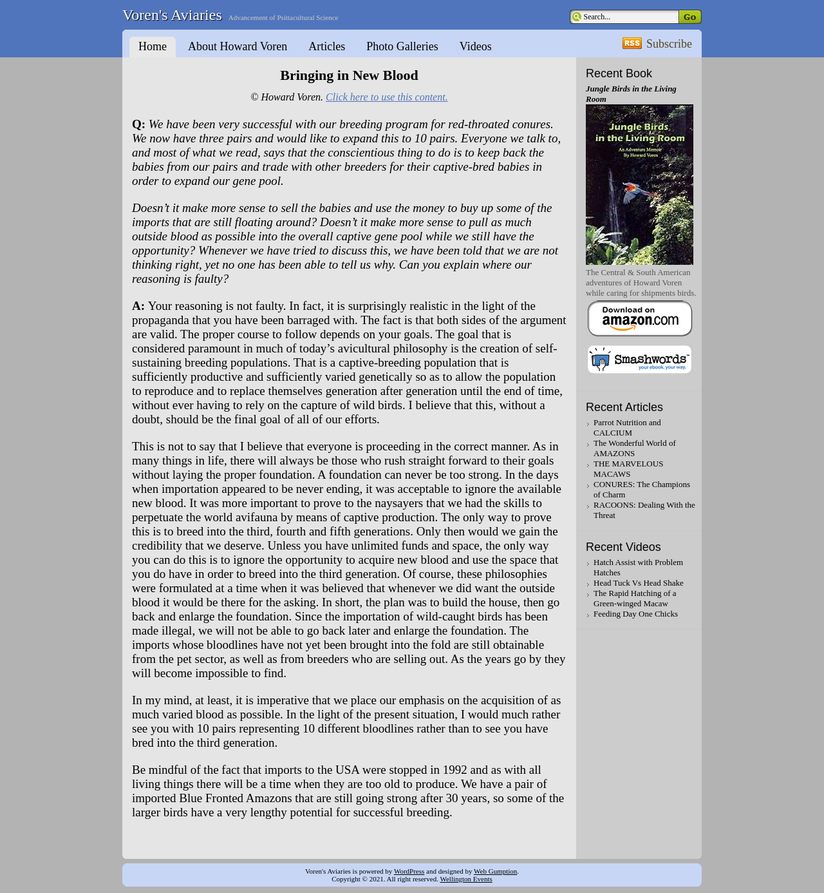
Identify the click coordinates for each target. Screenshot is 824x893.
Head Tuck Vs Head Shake (639, 583)
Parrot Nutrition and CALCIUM (627, 427)
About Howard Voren (237, 46)
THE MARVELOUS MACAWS (628, 469)
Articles (326, 46)
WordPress (409, 871)
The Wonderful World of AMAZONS (635, 448)
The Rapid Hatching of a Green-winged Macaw (635, 598)
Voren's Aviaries (172, 14)
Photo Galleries (402, 46)
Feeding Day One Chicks (636, 614)
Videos (476, 46)
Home (152, 46)
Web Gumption (495, 871)
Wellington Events (466, 879)
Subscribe (669, 43)
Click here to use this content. (387, 96)
